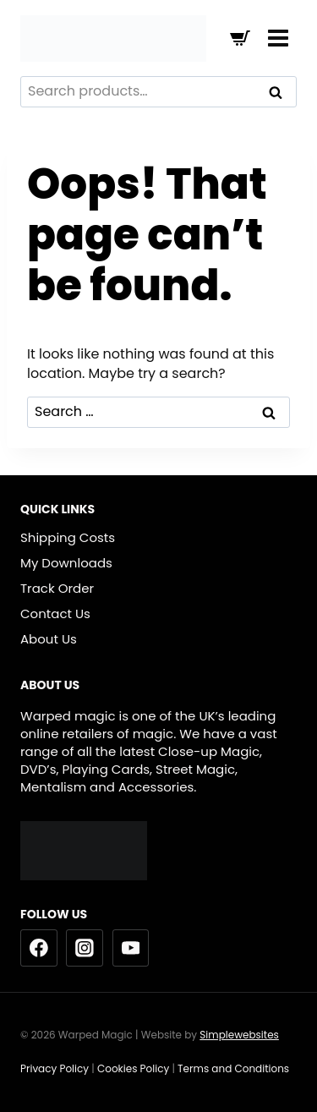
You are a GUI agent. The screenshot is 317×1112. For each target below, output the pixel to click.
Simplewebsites (239, 1034)
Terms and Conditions (235, 1068)
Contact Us (55, 613)
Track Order (57, 588)
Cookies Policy (133, 1068)
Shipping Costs (67, 537)
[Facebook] (38, 948)
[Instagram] (84, 948)
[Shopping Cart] (240, 38)
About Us (48, 639)
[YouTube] (131, 948)
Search (281, 94)
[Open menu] (278, 37)
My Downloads (66, 563)
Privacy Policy (54, 1068)
